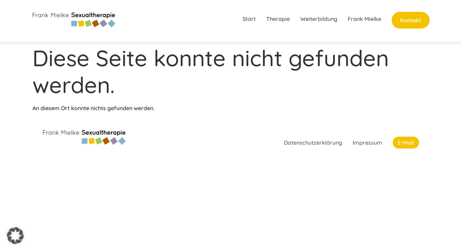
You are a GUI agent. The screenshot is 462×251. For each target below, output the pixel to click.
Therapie (278, 18)
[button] (15, 235)
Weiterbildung (318, 18)
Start (249, 18)
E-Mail (406, 142)
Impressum (367, 142)
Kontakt (410, 20)
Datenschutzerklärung (313, 142)
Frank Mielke (364, 18)
